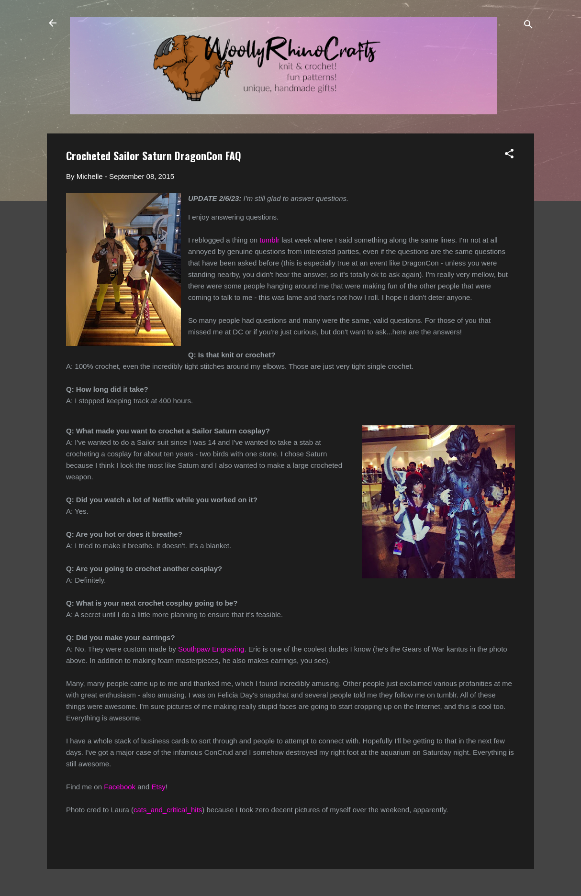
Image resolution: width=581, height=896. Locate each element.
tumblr (269, 240)
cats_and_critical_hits (168, 810)
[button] (509, 155)
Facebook (119, 787)
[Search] (528, 26)
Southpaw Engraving (211, 649)
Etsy (158, 787)
